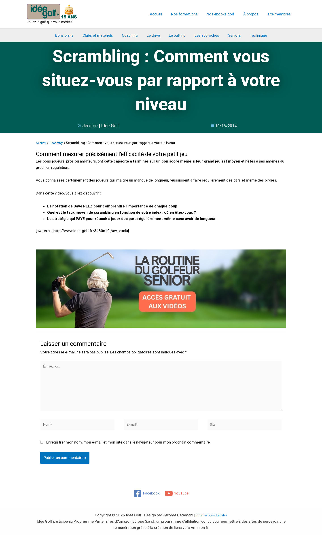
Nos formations (189, 14)
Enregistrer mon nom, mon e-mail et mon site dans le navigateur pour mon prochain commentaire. (128, 450)
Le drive (154, 35)
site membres (279, 14)
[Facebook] (146, 501)
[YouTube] (176, 501)
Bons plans (69, 35)
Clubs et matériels (101, 35)
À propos (253, 14)
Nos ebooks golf (224, 14)
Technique (253, 35)
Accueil (162, 14)
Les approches (205, 35)
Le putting (176, 35)
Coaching (132, 35)
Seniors (231, 35)
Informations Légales (211, 523)
